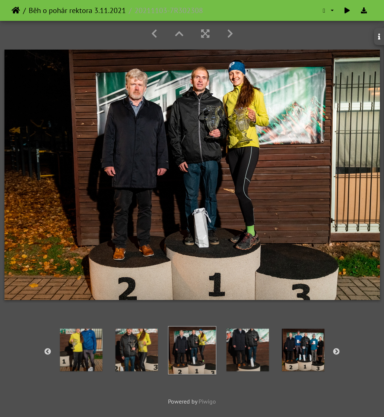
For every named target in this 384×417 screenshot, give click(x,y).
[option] (81, 350)
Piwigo (207, 401)
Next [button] (336, 352)
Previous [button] (47, 352)
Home (16, 10)
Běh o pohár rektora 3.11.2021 (77, 10)
